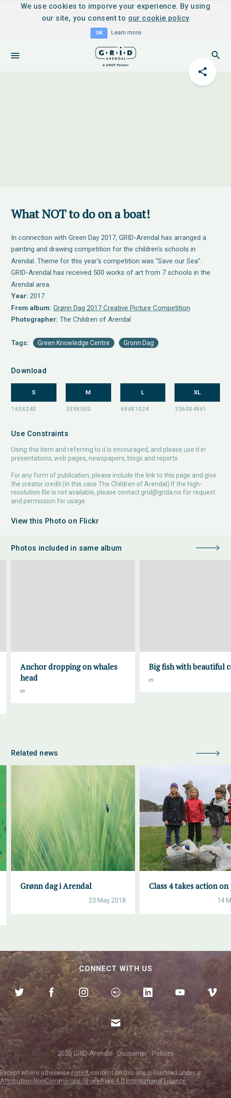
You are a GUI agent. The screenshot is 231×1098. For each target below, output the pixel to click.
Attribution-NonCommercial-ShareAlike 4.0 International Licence (93, 1081)
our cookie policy (159, 18)
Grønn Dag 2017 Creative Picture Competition (121, 308)
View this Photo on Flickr (55, 521)
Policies (163, 1053)
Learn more (126, 32)
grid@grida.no (161, 492)
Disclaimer (132, 1053)
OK (99, 33)
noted (79, 1072)
